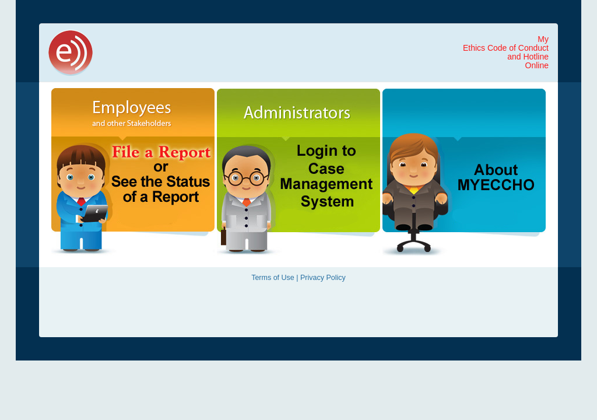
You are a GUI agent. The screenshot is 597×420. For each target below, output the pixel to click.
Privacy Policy (323, 278)
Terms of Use (272, 278)
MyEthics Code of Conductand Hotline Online (506, 52)
